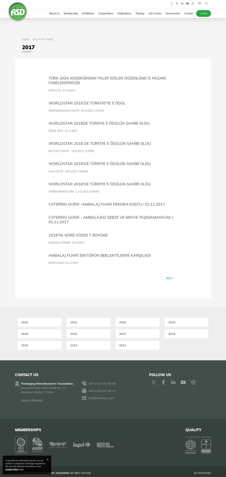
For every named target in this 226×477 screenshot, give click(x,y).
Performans (204, 469)
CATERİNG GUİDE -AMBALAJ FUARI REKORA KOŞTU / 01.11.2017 (107, 204)
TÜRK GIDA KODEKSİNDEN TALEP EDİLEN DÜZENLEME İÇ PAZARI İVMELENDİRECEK (107, 80)
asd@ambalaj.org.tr (101, 398)
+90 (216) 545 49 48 (102, 383)
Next (170, 278)
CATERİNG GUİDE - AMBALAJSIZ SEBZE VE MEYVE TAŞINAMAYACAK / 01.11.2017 (111, 219)
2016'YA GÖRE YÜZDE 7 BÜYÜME (78, 235)
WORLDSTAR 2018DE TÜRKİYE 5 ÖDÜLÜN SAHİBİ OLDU (99, 123)
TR (198, 7)
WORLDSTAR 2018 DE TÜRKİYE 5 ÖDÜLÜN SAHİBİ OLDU (100, 143)
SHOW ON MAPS (32, 400)
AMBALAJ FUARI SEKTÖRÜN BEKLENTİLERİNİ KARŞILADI (100, 255)
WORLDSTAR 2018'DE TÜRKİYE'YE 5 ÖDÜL (87, 103)
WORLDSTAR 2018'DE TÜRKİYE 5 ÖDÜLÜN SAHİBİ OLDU (100, 163)
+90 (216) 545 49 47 (102, 391)
